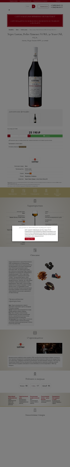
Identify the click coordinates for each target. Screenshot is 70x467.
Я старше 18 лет (30, 238)
